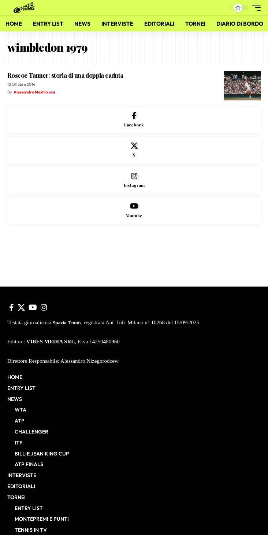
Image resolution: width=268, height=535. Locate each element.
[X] (134, 150)
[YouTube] (33, 307)
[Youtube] (134, 210)
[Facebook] (134, 120)
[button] (222, 7)
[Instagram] (134, 180)
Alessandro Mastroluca (34, 92)
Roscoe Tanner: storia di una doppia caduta (65, 75)
